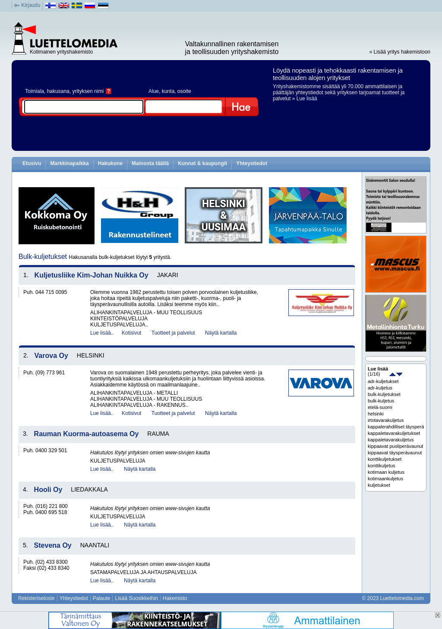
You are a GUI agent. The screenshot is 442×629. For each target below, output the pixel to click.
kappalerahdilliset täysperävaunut (396, 426)
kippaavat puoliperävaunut (395, 446)
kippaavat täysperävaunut (395, 452)
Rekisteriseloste (36, 598)
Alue (153, 91)
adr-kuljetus (380, 387)
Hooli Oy (48, 489)
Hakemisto (175, 598)
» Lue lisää (304, 99)
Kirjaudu (30, 5)
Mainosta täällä (150, 163)
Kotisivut (131, 333)
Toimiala (34, 91)
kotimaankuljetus (385, 478)
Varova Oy (51, 355)
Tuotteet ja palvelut (173, 333)
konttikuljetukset (384, 459)
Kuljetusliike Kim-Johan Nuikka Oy (91, 275)
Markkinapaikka (69, 163)
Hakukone (110, 163)
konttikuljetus (381, 465)
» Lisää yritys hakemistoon (399, 52)
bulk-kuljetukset (384, 394)
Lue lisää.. (102, 333)
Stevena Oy (53, 545)
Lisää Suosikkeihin (136, 598)
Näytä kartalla (221, 333)
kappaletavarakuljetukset (394, 433)
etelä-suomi (380, 407)
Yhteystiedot (251, 163)
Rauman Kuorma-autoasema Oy (86, 433)
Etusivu (31, 163)
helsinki (376, 413)
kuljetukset (379, 485)
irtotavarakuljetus (386, 420)
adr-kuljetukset (383, 381)
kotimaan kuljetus (386, 472)
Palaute (101, 598)
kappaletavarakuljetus (391, 439)
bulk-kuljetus (381, 400)
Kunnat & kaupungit (202, 163)
